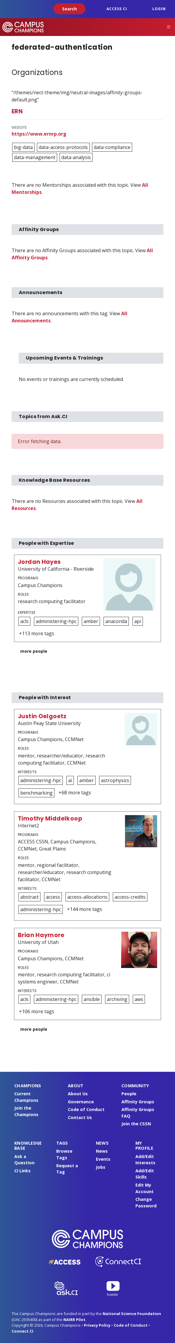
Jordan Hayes (39, 562)
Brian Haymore (41, 935)
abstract (29, 897)
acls (24, 621)
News (102, 1151)
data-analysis (76, 157)
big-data (23, 147)
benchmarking (36, 793)
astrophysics (115, 780)
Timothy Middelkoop (50, 819)
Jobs (100, 1167)
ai (70, 780)
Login (159, 8)
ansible (92, 999)
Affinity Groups (137, 1101)
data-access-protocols (63, 147)
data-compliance (112, 147)
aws (139, 999)
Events (103, 1159)
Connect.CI (22, 1331)
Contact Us (80, 1117)
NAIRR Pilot (74, 1319)
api (137, 621)
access (53, 897)
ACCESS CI (117, 8)
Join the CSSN (136, 1124)
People (128, 1093)
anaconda (116, 621)
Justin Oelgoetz (42, 716)
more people (33, 651)
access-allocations (87, 897)
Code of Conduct (86, 1109)
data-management (34, 157)
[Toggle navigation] (168, 27)
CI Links (22, 1170)
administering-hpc (56, 621)
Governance (81, 1101)
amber (91, 621)
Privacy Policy (97, 1325)
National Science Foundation (132, 1313)
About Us (78, 1093)
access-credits (130, 897)
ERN (17, 111)
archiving (117, 999)
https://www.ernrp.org (39, 134)
